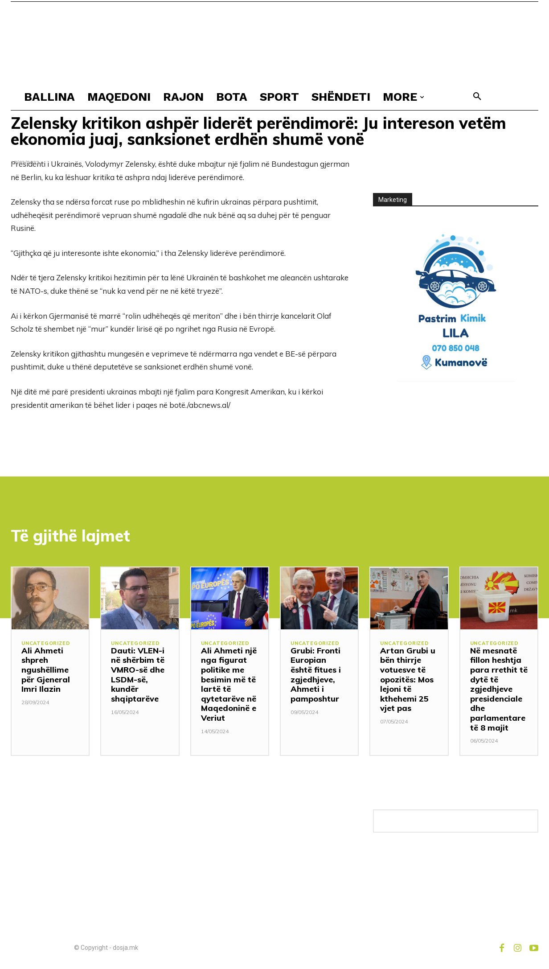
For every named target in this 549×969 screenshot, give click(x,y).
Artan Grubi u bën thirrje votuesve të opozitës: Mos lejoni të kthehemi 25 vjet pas (407, 679)
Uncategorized (45, 643)
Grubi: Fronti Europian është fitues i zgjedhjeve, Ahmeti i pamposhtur (316, 674)
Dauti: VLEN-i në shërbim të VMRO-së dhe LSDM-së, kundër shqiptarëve (137, 674)
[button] (477, 96)
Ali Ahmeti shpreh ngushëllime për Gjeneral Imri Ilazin (45, 669)
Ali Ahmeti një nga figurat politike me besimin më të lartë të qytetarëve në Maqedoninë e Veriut (229, 684)
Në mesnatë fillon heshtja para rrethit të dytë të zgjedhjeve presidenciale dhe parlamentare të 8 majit (499, 689)
